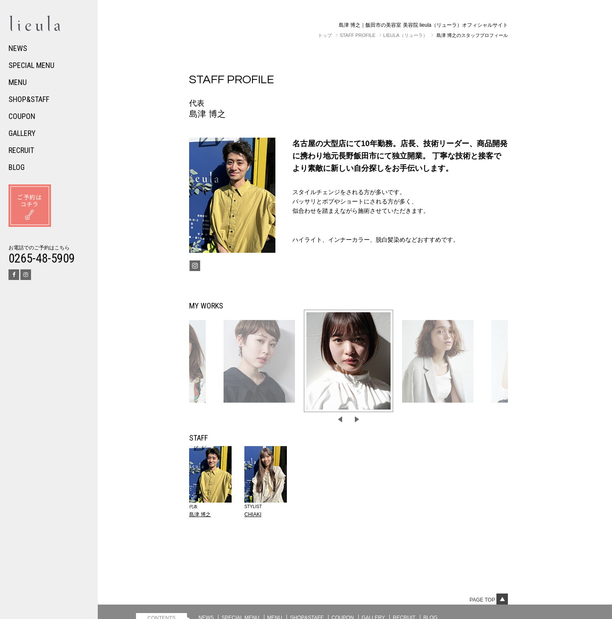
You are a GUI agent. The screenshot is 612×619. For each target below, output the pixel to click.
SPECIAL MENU (31, 65)
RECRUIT (21, 150)
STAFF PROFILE (357, 35)
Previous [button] (340, 419)
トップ (325, 35)
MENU (17, 82)
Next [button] (357, 419)
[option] (348, 361)
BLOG (16, 167)
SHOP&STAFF (28, 99)
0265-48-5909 (41, 258)
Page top (489, 600)
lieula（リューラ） (405, 35)
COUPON (21, 116)
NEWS (17, 48)
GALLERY (22, 133)
